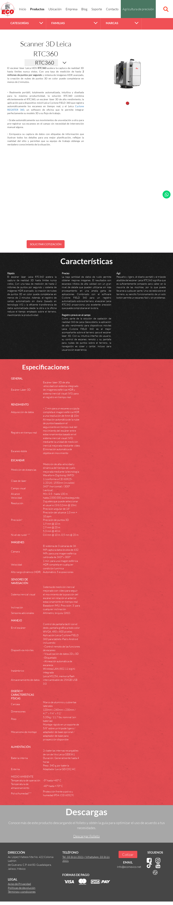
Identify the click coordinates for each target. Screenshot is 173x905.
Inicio (22, 9)
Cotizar (127, 854)
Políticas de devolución (21, 887)
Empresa (71, 9)
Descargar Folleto (86, 836)
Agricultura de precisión (138, 9)
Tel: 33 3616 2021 (73, 856)
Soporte (96, 9)
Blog (84, 9)
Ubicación (55, 9)
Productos (37, 9)
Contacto (112, 9)
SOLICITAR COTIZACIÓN (45, 244)
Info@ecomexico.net (129, 866)
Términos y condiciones (22, 891)
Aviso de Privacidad (19, 883)
